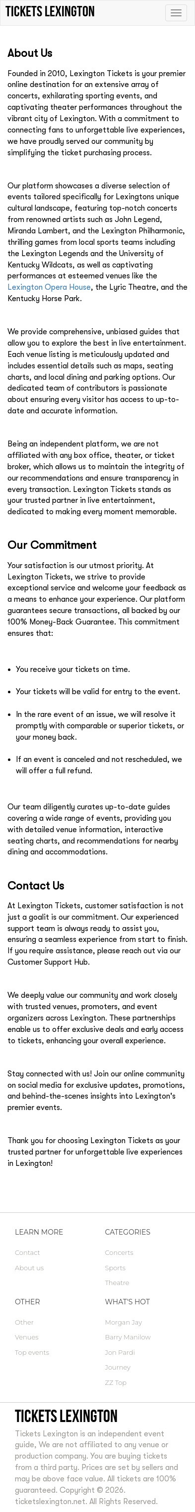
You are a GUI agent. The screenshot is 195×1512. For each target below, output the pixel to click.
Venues (26, 1337)
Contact (27, 1252)
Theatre (117, 1283)
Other (24, 1322)
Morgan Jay (123, 1322)
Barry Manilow (128, 1337)
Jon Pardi (120, 1352)
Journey (117, 1367)
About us (29, 1268)
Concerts (119, 1252)
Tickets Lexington (66, 1416)
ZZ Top (116, 1382)
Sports (115, 1268)
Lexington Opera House (49, 287)
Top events (32, 1352)
